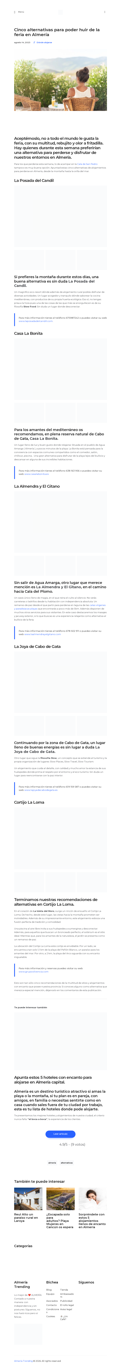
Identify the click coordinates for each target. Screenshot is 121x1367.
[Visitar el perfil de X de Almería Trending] (86, 1291)
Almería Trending (23, 1361)
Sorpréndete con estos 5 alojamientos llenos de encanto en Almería (92, 1221)
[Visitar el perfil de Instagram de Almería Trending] (92, 1291)
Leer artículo (61, 1134)
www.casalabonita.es (36, 474)
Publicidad (66, 1301)
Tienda (64, 1290)
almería (52, 1163)
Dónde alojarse (44, 42)
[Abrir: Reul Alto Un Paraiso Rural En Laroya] (28, 1199)
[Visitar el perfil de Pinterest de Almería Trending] (98, 1291)
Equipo (50, 1294)
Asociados (52, 1301)
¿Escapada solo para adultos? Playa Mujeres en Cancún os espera (59, 1221)
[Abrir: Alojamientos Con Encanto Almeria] (93, 1199)
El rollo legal (67, 1305)
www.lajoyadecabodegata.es (41, 790)
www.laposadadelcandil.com (36, 321)
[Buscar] (104, 12)
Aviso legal (66, 1310)
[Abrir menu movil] (19, 12)
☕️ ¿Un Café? (64, 1318)
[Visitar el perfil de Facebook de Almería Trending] (81, 1291)
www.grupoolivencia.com (34, 972)
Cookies (50, 1317)
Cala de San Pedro (87, 164)
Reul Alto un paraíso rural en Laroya (26, 1218)
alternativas (67, 1163)
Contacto (51, 1305)
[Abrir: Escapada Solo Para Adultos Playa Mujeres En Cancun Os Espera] (60, 1199)
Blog (49, 1290)
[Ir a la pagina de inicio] (60, 12)
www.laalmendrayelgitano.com (42, 634)
